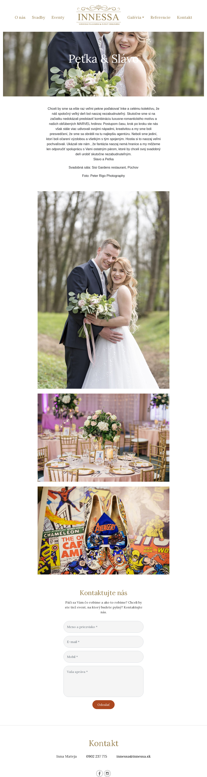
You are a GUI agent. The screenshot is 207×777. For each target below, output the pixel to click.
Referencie (161, 17)
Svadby (38, 17)
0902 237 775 (96, 756)
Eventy (58, 17)
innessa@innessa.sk (133, 756)
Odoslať (103, 705)
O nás (20, 17)
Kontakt (184, 17)
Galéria (134, 17)
